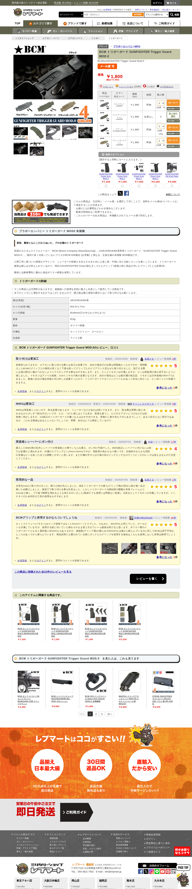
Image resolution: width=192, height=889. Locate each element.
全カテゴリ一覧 (57, 848)
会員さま (149, 359)
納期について (173, 194)
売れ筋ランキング (170, 10)
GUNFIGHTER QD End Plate (172, 175)
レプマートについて (90, 834)
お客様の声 (88, 852)
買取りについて (123, 838)
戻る (82, 714)
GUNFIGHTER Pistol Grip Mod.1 (122, 176)
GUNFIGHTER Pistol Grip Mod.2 (139, 176)
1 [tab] (90, 714)
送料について (141, 10)
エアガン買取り (123, 842)
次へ (109, 714)
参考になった (164, 387)
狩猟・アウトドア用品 (27, 848)
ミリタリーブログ (58, 842)
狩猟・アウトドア (125, 31)
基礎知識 (54, 838)
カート (173, 2)
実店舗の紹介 (89, 845)
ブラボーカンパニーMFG (126, 46)
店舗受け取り (122, 851)
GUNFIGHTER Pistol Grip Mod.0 (106, 176)
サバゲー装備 (27, 31)
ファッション (93, 31)
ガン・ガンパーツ (59, 31)
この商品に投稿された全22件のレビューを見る (43, 571)
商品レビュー (56, 851)
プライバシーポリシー (158, 847)
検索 (177, 14)
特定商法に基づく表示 (158, 843)
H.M (150, 442)
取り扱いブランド (58, 845)
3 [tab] (101, 714)
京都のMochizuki (143, 517)
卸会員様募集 (122, 845)
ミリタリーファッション (28, 845)
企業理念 (87, 842)
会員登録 (107, 10)
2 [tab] (96, 714)
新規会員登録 (153, 834)
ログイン (41, 391)
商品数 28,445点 (63, 2)
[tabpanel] (28, 620)
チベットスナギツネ (143, 404)
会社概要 (87, 838)
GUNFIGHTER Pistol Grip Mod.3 (155, 176)
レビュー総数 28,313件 (86, 2)
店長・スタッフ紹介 (92, 848)
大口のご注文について (126, 848)
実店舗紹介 (155, 10)
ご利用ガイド (153, 852)
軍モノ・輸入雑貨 (162, 31)
